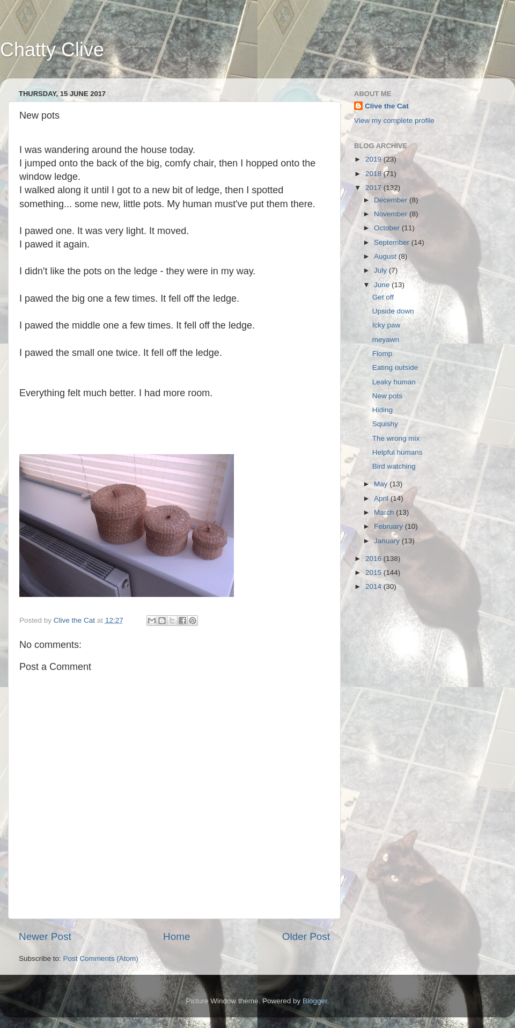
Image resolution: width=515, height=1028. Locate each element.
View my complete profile (394, 120)
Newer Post (45, 936)
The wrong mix (396, 438)
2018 (374, 174)
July (381, 270)
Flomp (382, 353)
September (392, 242)
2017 (374, 188)
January (388, 541)
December (391, 200)
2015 (374, 572)
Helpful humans (397, 452)
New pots (387, 396)
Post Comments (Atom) (100, 958)
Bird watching (394, 466)
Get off (383, 297)
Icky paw (386, 325)
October (388, 228)
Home (176, 936)
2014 (374, 586)
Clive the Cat (387, 106)
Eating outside (395, 367)
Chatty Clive (52, 50)
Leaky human (394, 382)
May (381, 484)
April (382, 498)
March (385, 512)
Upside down (393, 311)
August (386, 256)
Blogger (315, 1001)
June (383, 285)
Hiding (382, 410)
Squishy (385, 424)
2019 (374, 159)
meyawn (385, 340)
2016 (374, 559)
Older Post (306, 936)
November (391, 214)
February (389, 526)
